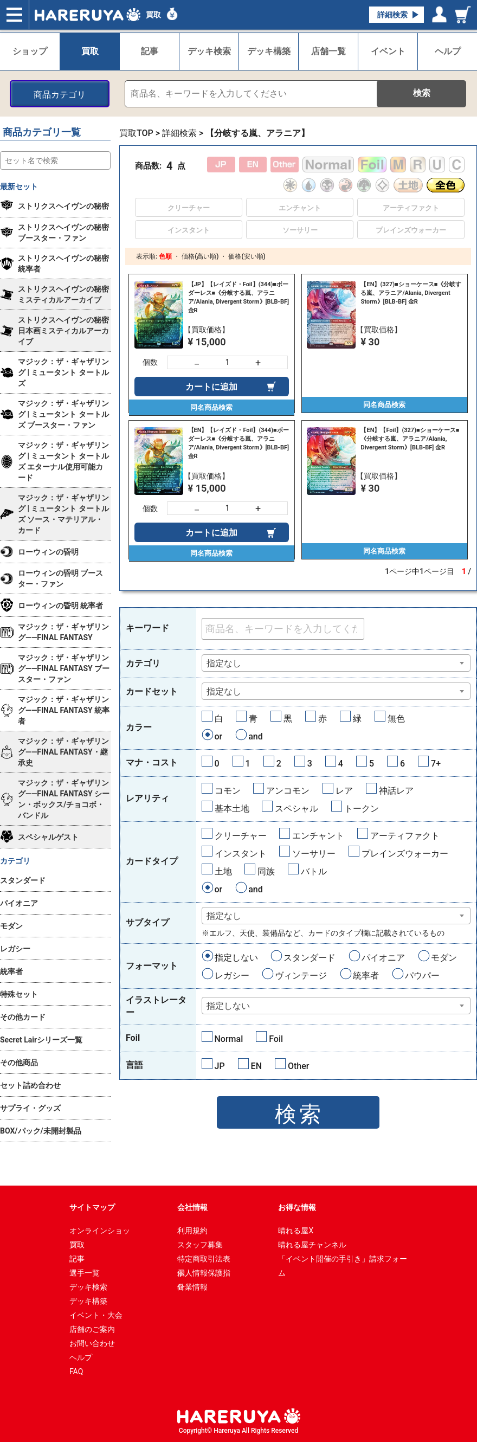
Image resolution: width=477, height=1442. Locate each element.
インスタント (241, 853)
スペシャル (296, 808)
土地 (223, 871)
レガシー (232, 975)
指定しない (236, 957)
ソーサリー (314, 853)
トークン (361, 808)
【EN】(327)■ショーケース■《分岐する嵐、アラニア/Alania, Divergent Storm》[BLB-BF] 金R (410, 293)
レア (344, 791)
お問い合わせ (92, 1343)
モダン (444, 957)
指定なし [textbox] (224, 663)
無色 (396, 718)
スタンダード (309, 957)
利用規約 (192, 1230)
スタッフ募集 (200, 1244)
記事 (77, 1258)
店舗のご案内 (92, 1329)
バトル (314, 871)
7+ (436, 763)
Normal (229, 1039)
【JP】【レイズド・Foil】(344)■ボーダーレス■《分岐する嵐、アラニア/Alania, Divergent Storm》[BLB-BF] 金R (238, 297)
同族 (266, 871)
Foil (276, 1039)
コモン (228, 791)
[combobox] (336, 663)
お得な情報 (297, 1207)
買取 (153, 14)
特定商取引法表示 (203, 1260)
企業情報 (192, 1287)
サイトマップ (92, 1207)
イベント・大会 (96, 1315)
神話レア (396, 791)
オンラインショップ (99, 1232)
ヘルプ (80, 1357)
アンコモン (288, 791)
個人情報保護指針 (203, 1274)
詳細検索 (392, 14)
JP (220, 1066)
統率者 (366, 975)
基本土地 (232, 808)
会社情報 (192, 1207)
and (255, 736)
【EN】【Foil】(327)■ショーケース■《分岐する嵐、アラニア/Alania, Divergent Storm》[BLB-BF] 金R (409, 439)
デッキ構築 (88, 1301)
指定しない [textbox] (228, 1006)
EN (256, 1066)
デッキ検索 (88, 1287)
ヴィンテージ (301, 975)
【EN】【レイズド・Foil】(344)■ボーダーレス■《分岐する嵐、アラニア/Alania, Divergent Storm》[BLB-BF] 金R (238, 443)
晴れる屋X (295, 1230)
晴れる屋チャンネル (312, 1244)
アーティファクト (405, 836)
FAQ (76, 1371)
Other (298, 1066)
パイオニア (383, 957)
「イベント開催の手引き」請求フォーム (342, 1260)
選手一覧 (84, 1273)
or (219, 736)
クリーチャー (241, 836)
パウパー (422, 975)
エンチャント (318, 836)
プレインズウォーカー (405, 853)
